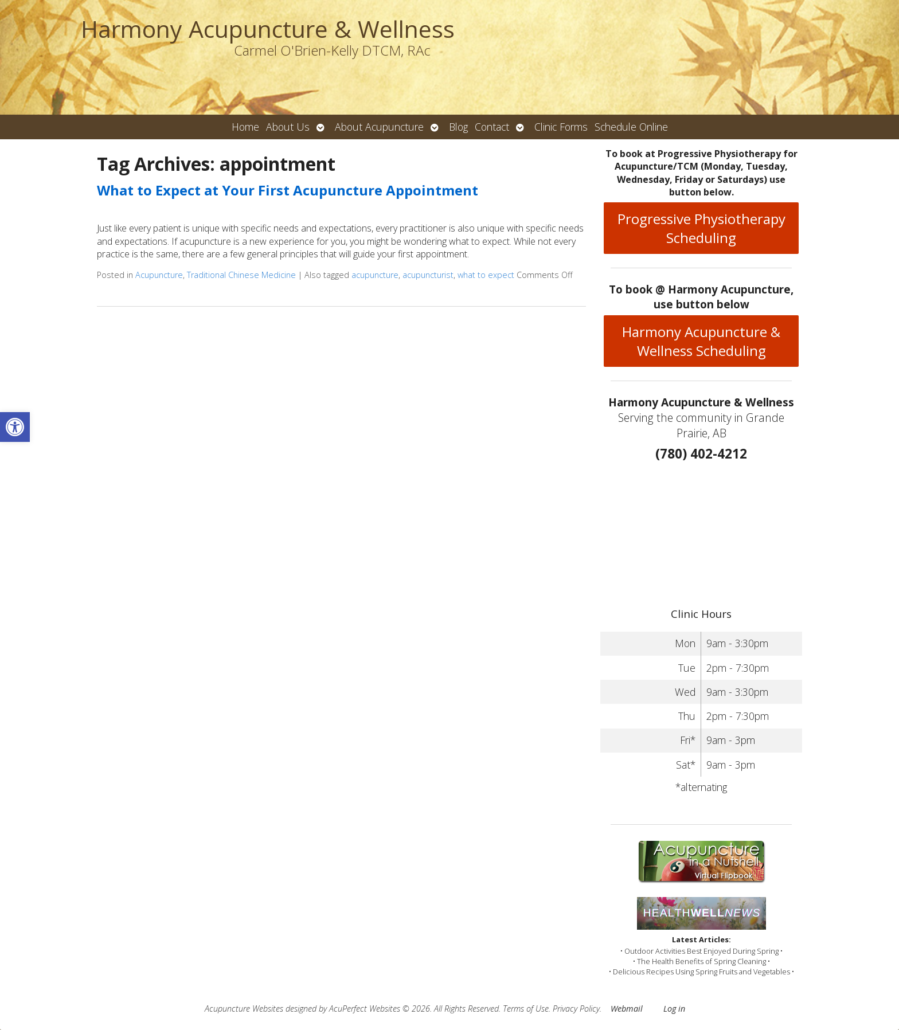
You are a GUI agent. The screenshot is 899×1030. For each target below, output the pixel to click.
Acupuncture (159, 274)
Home (245, 127)
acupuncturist (428, 274)
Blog (458, 127)
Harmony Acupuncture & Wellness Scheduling (701, 341)
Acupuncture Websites (244, 1008)
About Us (288, 127)
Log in (674, 1008)
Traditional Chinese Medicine (241, 274)
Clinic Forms (561, 127)
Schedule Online (631, 127)
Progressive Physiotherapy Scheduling (701, 228)
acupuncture (374, 274)
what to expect (486, 274)
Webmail (627, 1008)
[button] (15, 427)
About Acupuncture (379, 127)
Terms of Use (526, 1008)
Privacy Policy (576, 1008)
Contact (492, 127)
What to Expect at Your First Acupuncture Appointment (287, 190)
